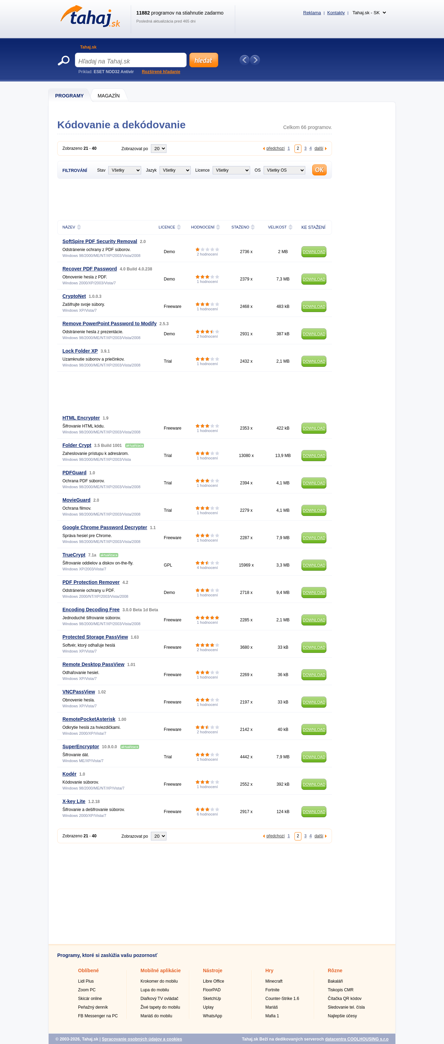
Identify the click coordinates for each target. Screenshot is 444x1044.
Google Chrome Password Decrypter (104, 527)
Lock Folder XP (80, 351)
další (319, 148)
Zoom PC (87, 989)
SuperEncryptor (80, 746)
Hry (269, 970)
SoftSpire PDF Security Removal (99, 241)
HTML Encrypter (81, 418)
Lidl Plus (86, 981)
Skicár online (90, 998)
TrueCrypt (73, 555)
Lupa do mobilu (154, 989)
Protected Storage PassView (95, 637)
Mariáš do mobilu (156, 1015)
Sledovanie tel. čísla (346, 1007)
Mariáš (271, 1007)
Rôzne (335, 970)
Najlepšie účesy (342, 1015)
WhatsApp (212, 1015)
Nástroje (212, 970)
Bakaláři (335, 981)
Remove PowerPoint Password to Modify (109, 323)
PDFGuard (74, 472)
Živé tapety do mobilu (160, 1007)
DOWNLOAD (314, 252)
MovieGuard (76, 500)
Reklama (312, 12)
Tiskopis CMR (340, 989)
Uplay (208, 1007)
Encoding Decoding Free (91, 609)
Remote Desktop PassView (93, 664)
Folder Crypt (76, 445)
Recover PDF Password (89, 268)
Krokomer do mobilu (159, 981)
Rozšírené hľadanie (161, 71)
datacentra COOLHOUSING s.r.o (356, 1039)
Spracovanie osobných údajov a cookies (142, 1039)
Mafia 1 (272, 1015)
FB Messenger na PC (98, 1015)
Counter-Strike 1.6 (282, 998)
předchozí (275, 148)
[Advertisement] (183, 198)
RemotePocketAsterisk (89, 719)
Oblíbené (88, 970)
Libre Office (213, 981)
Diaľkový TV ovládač (159, 998)
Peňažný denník (93, 1007)
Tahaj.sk (88, 47)
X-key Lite (73, 801)
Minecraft (273, 981)
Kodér (69, 774)
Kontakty (336, 12)
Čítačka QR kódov (344, 998)
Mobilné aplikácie (160, 970)
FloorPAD (212, 989)
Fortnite (272, 989)
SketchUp (212, 998)
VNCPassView (78, 691)
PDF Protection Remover (91, 582)
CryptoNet (74, 296)
